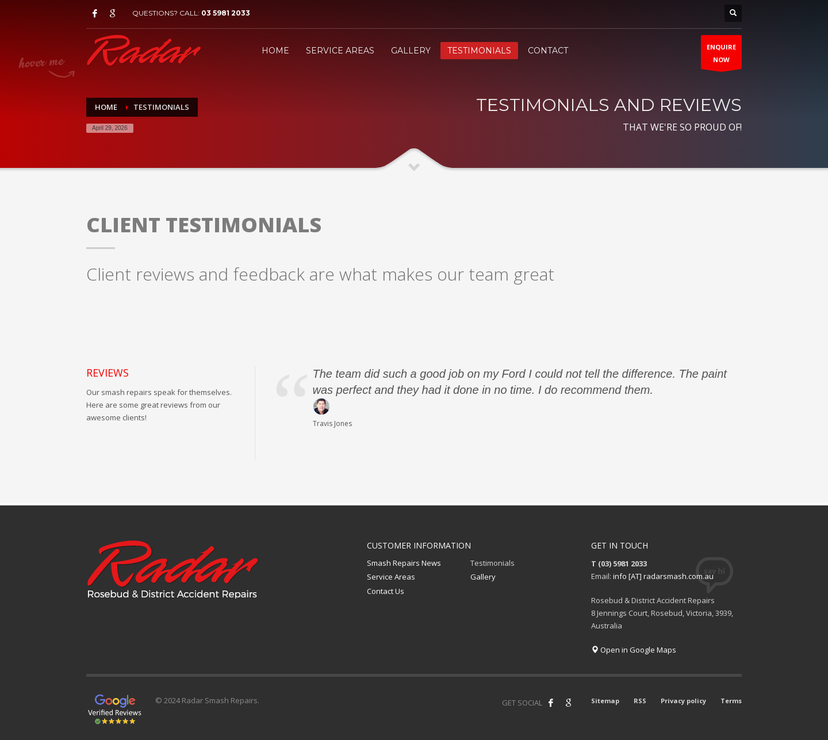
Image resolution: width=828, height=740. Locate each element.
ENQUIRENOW (721, 56)
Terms (731, 700)
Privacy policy (683, 700)
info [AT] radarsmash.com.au (663, 576)
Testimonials (492, 563)
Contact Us (385, 591)
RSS (640, 700)
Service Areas (391, 577)
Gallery (483, 577)
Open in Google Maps (633, 650)
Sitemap (605, 700)
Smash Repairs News (404, 563)
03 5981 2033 (225, 13)
